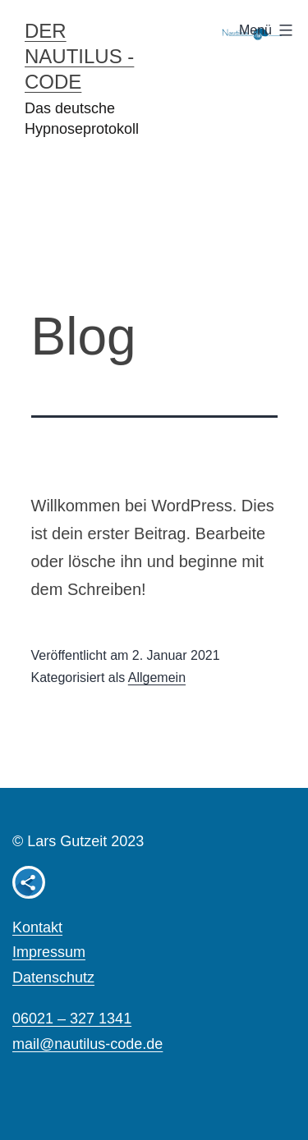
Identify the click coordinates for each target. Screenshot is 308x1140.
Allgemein (157, 677)
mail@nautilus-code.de (87, 1044)
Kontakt (37, 927)
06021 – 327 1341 (71, 1018)
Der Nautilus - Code (79, 56)
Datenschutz (53, 977)
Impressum (48, 952)
